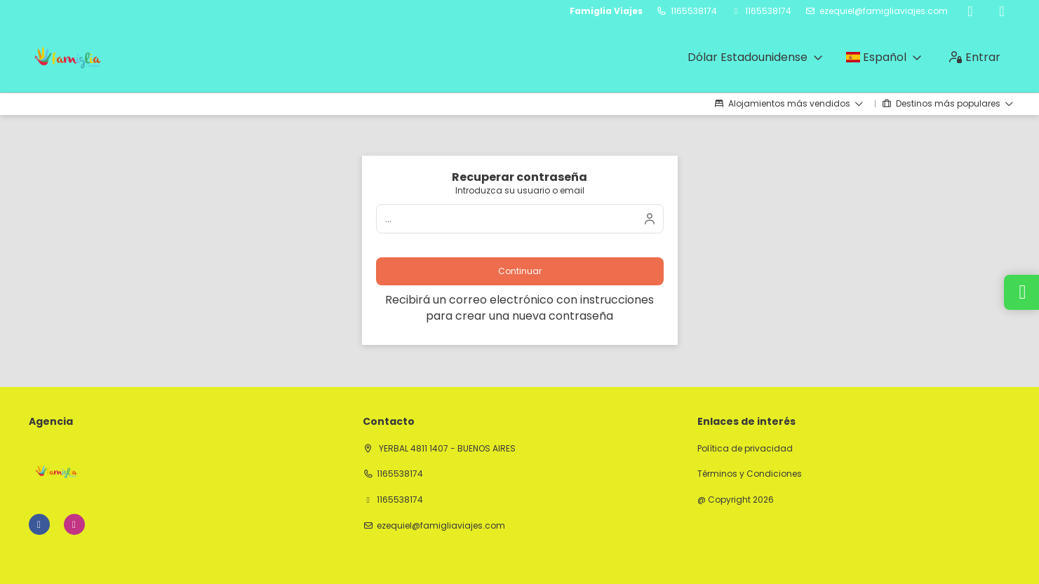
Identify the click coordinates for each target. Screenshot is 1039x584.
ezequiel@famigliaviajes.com (883, 11)
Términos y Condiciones (749, 474)
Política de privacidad (745, 448)
